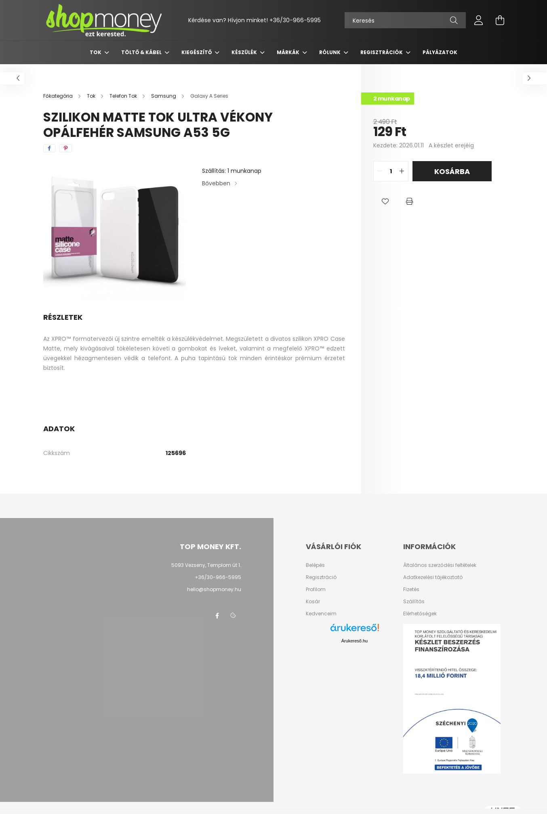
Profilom (316, 589)
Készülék (244, 52)
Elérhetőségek (420, 614)
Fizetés (411, 589)
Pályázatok (440, 52)
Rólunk (330, 52)
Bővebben (216, 183)
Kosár (313, 601)
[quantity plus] (402, 171)
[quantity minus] (380, 171)
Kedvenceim (321, 614)
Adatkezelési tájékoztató (433, 577)
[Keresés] (405, 20)
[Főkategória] (58, 95)
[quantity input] (391, 171)
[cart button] (500, 20)
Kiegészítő (197, 52)
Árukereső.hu (354, 640)
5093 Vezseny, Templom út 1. (206, 565)
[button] (385, 201)
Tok (96, 52)
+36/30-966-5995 (295, 20)
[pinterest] (65, 148)
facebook (217, 616)
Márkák (289, 52)
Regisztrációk (382, 52)
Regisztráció (321, 577)
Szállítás (414, 601)
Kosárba (452, 171)
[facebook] (49, 148)
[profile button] (479, 20)
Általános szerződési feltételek (439, 565)
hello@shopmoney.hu (214, 589)
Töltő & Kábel (142, 52)
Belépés (315, 565)
